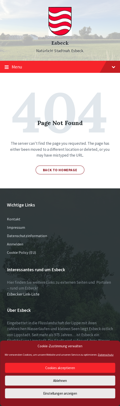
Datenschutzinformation (27, 235)
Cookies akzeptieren (60, 368)
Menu (60, 67)
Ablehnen (60, 380)
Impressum (16, 227)
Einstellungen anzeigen (60, 393)
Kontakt (13, 219)
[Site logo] (60, 34)
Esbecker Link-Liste (23, 294)
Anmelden (15, 244)
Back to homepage (60, 170)
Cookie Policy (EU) (21, 252)
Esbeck (60, 43)
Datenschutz (106, 354)
